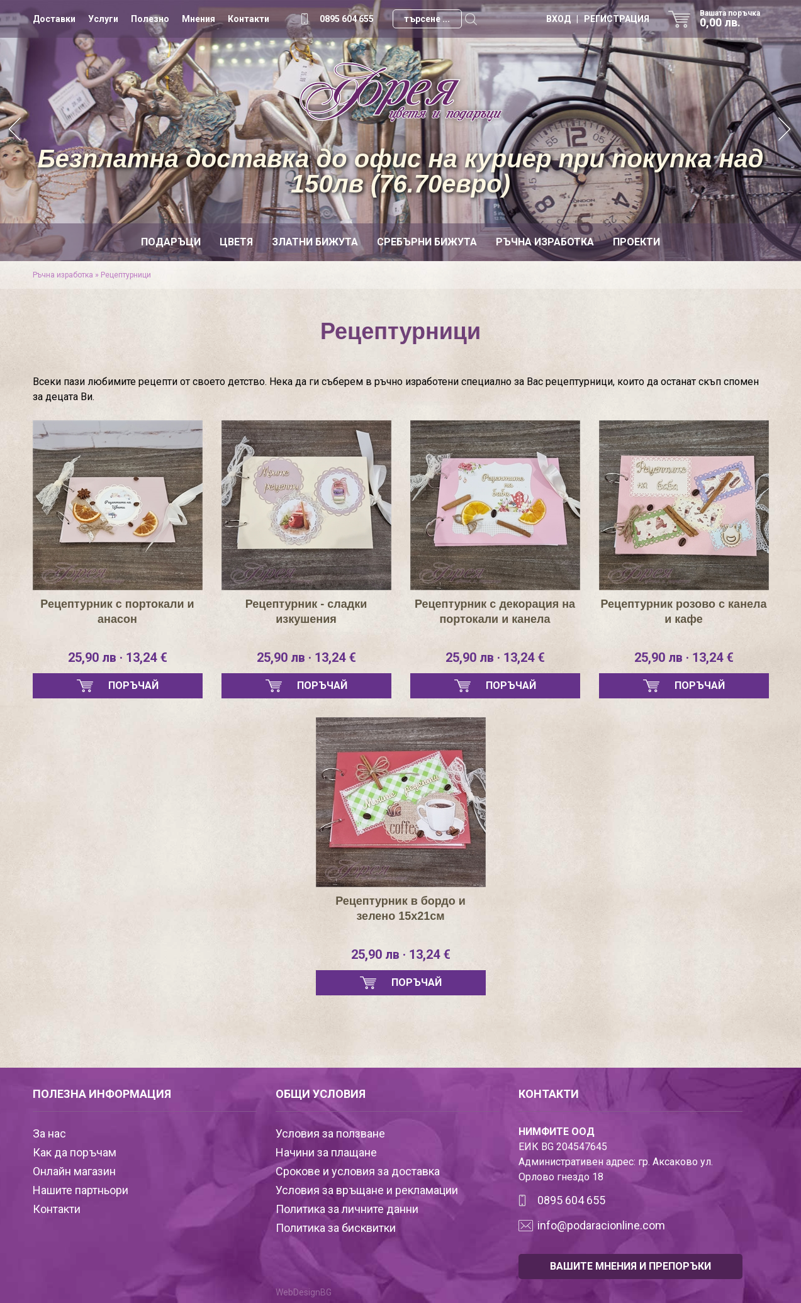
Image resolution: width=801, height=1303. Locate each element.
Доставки (54, 19)
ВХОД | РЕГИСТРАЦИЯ (597, 19)
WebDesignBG (304, 1292)
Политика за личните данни (347, 1209)
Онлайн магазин (74, 1171)
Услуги (103, 19)
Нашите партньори (80, 1190)
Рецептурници (126, 275)
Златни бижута (315, 242)
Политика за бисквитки (336, 1227)
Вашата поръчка (734, 18)
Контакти (248, 19)
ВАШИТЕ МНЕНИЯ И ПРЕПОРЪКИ (630, 1266)
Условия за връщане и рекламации (367, 1190)
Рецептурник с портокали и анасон (117, 611)
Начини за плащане (326, 1152)
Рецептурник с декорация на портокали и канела (495, 611)
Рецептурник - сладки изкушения (306, 611)
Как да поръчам (74, 1152)
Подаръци (171, 242)
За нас (49, 1133)
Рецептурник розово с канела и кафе (684, 611)
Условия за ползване (330, 1133)
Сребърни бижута (427, 242)
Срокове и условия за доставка (358, 1171)
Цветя (236, 242)
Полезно (150, 19)
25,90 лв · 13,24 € (117, 657)
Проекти (636, 242)
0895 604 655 (347, 19)
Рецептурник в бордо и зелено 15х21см (400, 908)
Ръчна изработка (545, 242)
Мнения (198, 19)
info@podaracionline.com (601, 1225)
